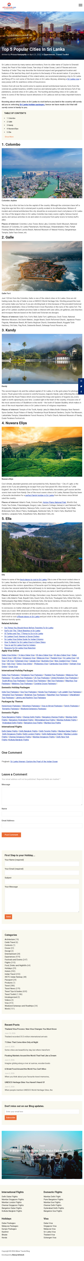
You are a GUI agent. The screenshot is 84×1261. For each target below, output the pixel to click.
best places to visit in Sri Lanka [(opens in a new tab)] (33, 579)
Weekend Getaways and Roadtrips (19, 1006)
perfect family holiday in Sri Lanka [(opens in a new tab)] (39, 495)
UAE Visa (17, 658)
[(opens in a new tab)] (32, 104)
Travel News (10, 988)
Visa (6, 1003)
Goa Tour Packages (28, 692)
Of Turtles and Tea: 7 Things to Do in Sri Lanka (23, 633)
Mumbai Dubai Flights (67, 731)
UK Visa (10, 661)
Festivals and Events (13, 959)
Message (6, 784)
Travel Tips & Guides (13, 991)
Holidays (8, 968)
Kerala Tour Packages (47, 692)
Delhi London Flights (31, 734)
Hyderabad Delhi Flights (12, 723)
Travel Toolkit (62, 54)
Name (4, 809)
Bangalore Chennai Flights (53, 717)
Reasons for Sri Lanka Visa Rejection (20, 648)
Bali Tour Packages (56, 681)
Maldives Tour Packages (22, 683)
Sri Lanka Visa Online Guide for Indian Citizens (23, 639)
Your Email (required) (42, 871)
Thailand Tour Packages (54, 675)
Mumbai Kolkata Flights (67, 720)
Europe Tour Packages (36, 681)
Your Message (42, 899)
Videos (8, 1000)
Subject (42, 880)
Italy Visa (11, 664)
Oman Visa (13, 667)
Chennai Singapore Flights (20, 737)
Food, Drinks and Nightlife (16, 965)
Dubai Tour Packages (11, 675)
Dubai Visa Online (9, 655)
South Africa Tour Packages (14, 681)
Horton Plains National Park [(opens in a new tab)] (54, 502)
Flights (8, 962)
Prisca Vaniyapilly (19, 54)
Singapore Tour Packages (32, 675)
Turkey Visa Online (24, 664)
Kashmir (5, 1232)
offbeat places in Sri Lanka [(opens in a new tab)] (28, 616)
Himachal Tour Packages (12, 695)
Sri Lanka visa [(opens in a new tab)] (73, 79)
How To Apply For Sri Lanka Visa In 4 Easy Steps (25, 642)
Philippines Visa (41, 664)
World (7, 1009)
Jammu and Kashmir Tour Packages (31, 698)
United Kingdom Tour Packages (64, 678)
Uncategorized (11, 997)
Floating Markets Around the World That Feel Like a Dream (30, 1055)
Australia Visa (47, 661)
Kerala (4, 1237)
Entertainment (10, 954)
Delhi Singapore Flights (12, 734)
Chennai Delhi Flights (32, 717)
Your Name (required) (42, 862)
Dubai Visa (48, 1223)
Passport (9, 980)
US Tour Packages (42, 678)
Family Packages (71, 706)
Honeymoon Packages (11, 706)
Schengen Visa (21, 661)
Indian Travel (10, 974)
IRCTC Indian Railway (14, 977)
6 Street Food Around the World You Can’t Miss (25, 1069)
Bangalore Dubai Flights (12, 1208)
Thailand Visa (56, 658)
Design (8, 951)
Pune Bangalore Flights (11, 717)
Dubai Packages (8, 1223)
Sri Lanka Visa (69, 658)
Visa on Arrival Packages (51, 706)
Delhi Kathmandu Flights (52, 734)
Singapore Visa (28, 658)
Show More (9, 137)
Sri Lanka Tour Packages (22, 678)
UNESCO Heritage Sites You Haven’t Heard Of (25, 1082)
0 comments (48, 1159)
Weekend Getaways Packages (33, 709)
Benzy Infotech (18, 1255)
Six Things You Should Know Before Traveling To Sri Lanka (28, 628)
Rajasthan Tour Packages (57, 695)
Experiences (49, 54)
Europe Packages (9, 1229)
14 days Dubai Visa (26, 655)
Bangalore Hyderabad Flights (21, 720)
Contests (8, 945)
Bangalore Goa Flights (33, 723)
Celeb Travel (10, 942)
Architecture (10, 939)
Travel (7, 985)
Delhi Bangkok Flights (28, 731)
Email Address (8, 820)
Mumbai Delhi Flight (52, 1196)
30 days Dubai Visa (44, 655)
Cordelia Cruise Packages (45, 683)
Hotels (7, 971)
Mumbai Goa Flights (52, 723)
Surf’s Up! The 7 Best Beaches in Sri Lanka (22, 631)
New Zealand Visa (62, 661)
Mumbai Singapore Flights (44, 737)
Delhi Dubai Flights (10, 731)
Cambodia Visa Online (58, 664)
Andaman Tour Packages (35, 695)
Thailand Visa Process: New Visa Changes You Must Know (31, 1029)
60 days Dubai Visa (62, 655)
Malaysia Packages (10, 1226)
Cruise (7, 948)
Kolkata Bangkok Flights (19, 740)
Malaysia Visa (43, 658)
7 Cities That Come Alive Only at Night (21, 1042)
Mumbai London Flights (12, 1202)
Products (8, 983)
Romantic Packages (10, 709)
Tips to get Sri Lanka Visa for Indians (20, 645)
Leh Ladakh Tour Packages (69, 692)
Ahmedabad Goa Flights (45, 720)
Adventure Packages (31, 706)
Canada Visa (34, 661)
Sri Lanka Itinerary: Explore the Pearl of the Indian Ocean (34, 761)
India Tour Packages (10, 692)
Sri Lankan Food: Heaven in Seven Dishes (21, 636)
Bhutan (4, 1235)
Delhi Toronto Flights (48, 731)
